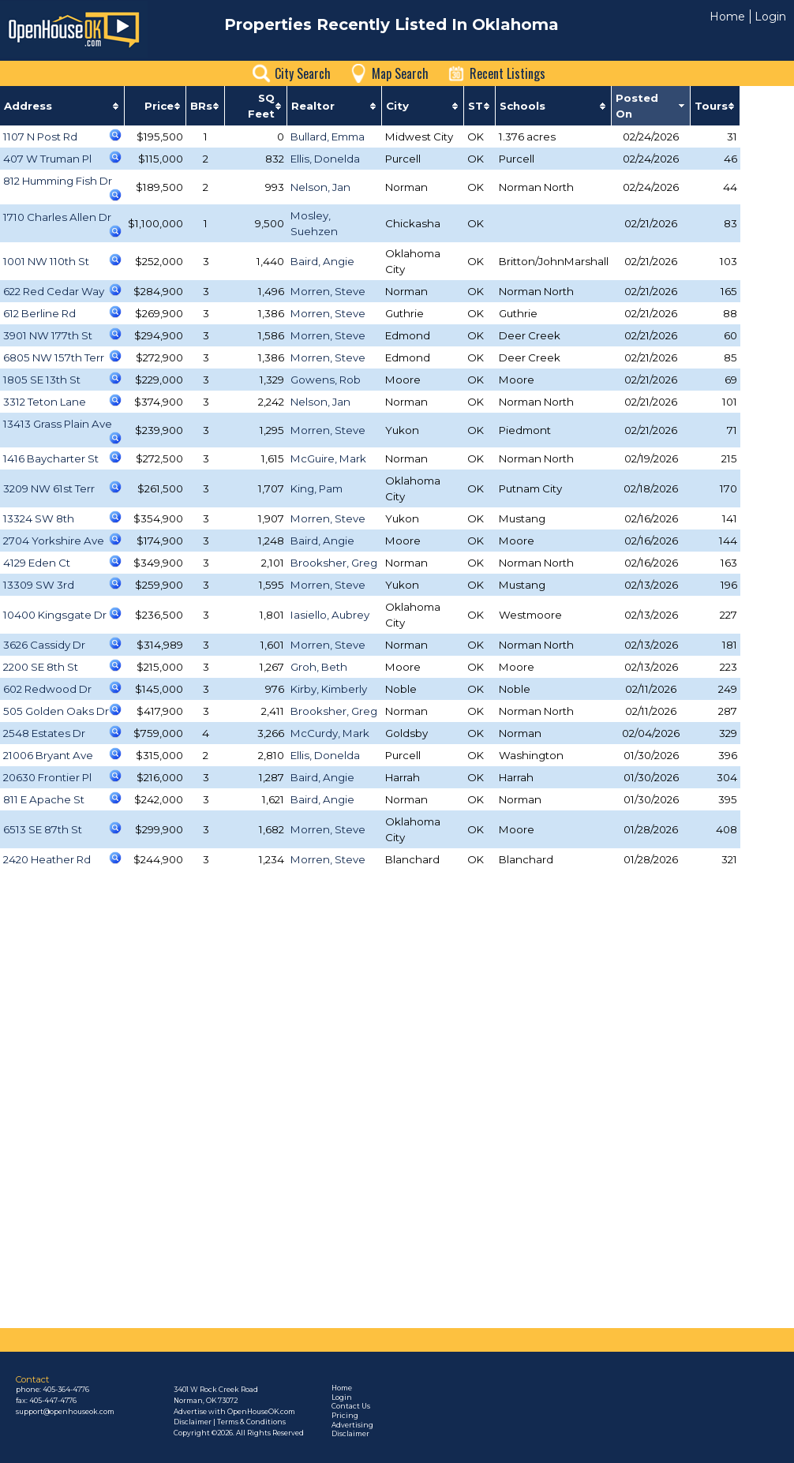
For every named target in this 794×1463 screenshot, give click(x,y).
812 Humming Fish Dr (57, 180)
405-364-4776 (66, 1390)
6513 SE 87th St (42, 829)
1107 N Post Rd (40, 136)
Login (770, 16)
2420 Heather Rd (47, 859)
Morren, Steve (327, 291)
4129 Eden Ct (36, 562)
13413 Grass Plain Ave (57, 423)
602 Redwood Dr (47, 689)
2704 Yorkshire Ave (53, 540)
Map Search (400, 73)
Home (727, 16)
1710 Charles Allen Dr (57, 217)
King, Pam (316, 488)
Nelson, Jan (320, 187)
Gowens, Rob (325, 379)
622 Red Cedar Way (53, 291)
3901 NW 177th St (47, 335)
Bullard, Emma (327, 136)
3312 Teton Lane (44, 401)
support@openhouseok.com (65, 1412)
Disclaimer (350, 1434)
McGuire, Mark (328, 458)
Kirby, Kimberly (328, 689)
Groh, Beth (318, 666)
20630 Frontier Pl (47, 777)
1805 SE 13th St (42, 379)
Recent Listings (507, 73)
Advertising (352, 1425)
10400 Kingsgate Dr (55, 614)
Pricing (344, 1416)
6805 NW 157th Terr (53, 357)
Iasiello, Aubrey (329, 614)
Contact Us (350, 1406)
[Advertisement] (371, 1213)
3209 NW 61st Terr (49, 488)
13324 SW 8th (38, 518)
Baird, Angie (322, 261)
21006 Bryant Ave (48, 755)
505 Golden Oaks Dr (56, 711)
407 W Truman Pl (47, 158)
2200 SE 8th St (40, 666)
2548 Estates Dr (44, 733)
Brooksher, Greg (333, 562)
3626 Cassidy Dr (44, 644)
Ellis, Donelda (325, 158)
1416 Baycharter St (51, 458)
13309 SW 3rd (38, 584)
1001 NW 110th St (46, 261)
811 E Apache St (43, 799)
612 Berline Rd (39, 313)
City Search (303, 73)
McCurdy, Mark (329, 733)
